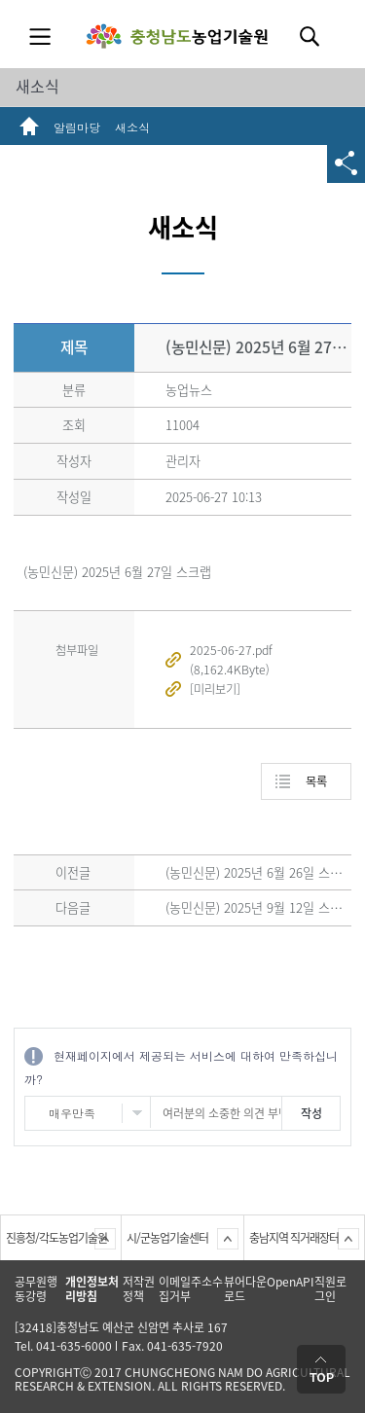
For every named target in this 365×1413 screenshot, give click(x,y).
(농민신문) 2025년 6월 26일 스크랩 (259, 872)
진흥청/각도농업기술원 (56, 1238)
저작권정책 (139, 1289)
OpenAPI (290, 1281)
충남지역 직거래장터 (294, 1238)
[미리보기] (215, 689)
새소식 (37, 85)
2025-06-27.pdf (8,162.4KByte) (231, 659)
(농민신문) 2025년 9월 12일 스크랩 (259, 907)
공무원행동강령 (36, 1289)
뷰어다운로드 (245, 1289)
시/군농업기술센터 (167, 1238)
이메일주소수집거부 (191, 1289)
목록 (316, 781)
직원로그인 (330, 1289)
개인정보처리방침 (92, 1289)
